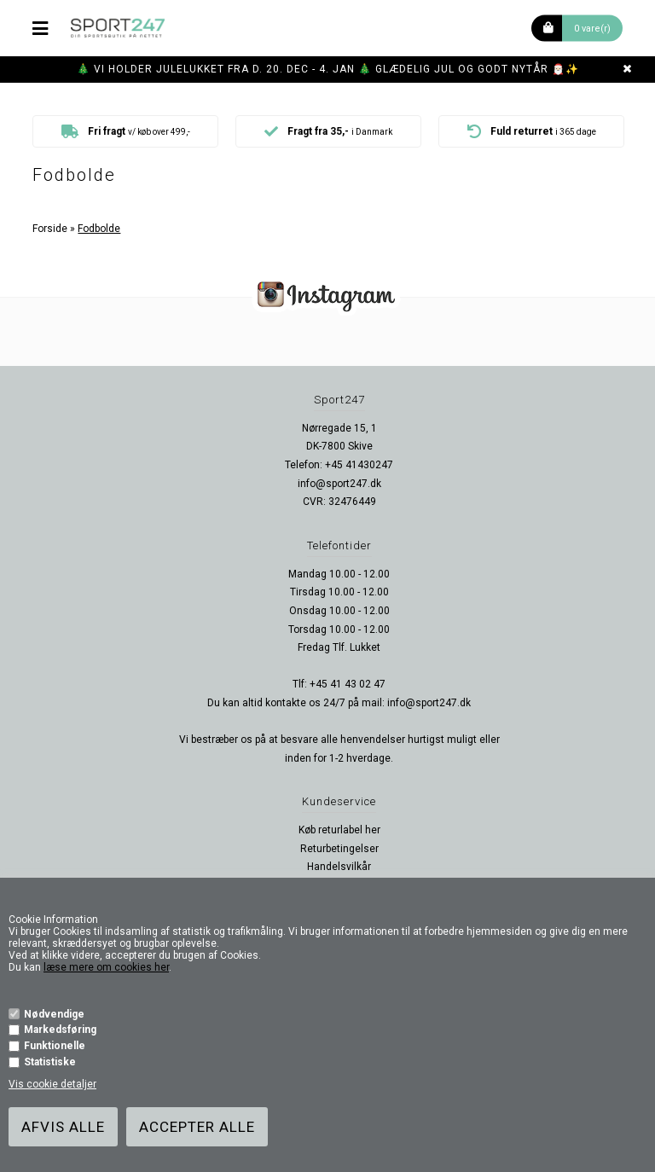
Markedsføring (60, 1030)
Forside (49, 229)
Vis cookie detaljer (52, 1084)
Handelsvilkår (339, 867)
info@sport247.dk (339, 484)
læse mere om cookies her (106, 967)
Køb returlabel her (339, 830)
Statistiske (50, 1062)
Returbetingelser (339, 849)
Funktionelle (54, 1046)
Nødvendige (54, 1014)
